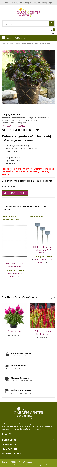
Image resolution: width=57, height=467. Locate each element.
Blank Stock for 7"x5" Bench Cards (14, 265)
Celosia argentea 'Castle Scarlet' (43, 332)
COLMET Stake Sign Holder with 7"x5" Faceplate (42, 250)
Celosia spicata (14, 331)
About (9, 465)
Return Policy (31, 465)
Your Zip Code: (8, 186)
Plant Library (14, 44)
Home (4, 44)
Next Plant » (21, 126)
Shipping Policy (44, 465)
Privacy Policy (19, 465)
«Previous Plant (8, 126)
